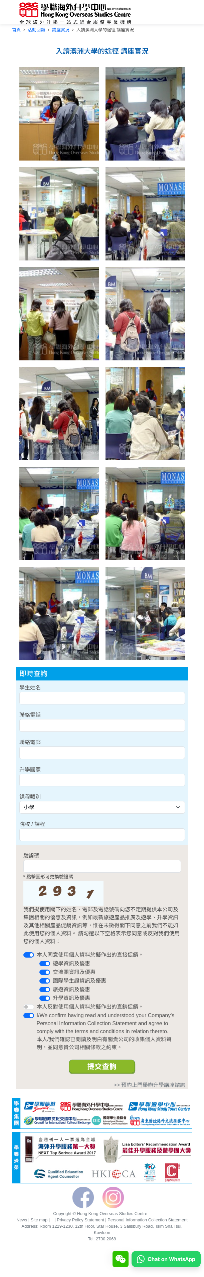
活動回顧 (36, 29)
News (21, 1219)
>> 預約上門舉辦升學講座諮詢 (149, 1085)
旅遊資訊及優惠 (71, 989)
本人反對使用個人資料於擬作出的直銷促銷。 (90, 1007)
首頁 (16, 29)
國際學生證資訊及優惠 (79, 981)
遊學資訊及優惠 (71, 963)
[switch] (28, 955)
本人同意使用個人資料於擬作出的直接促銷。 (90, 955)
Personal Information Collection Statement (148, 1219)
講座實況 (60, 29)
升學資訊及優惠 (71, 998)
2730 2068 (106, 1238)
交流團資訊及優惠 (74, 972)
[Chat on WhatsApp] (166, 1259)
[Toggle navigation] (180, 13)
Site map (39, 1219)
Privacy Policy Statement (80, 1219)
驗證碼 (31, 856)
